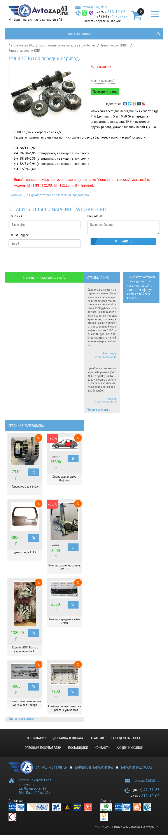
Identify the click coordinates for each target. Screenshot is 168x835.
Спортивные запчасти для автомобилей (67, 45)
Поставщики (78, 748)
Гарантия (97, 738)
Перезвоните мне (105, 92)
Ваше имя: (16, 216)
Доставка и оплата (68, 738)
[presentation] (42, 259)
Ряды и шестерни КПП (24, 51)
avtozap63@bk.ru (95, 7)
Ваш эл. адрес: (19, 235)
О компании (37, 738)
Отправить (123, 241)
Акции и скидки (130, 748)
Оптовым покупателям (43, 748)
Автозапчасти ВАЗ (21, 45)
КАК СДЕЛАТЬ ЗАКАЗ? (125, 738)
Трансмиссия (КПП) (115, 45)
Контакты (102, 748)
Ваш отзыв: (95, 216)
